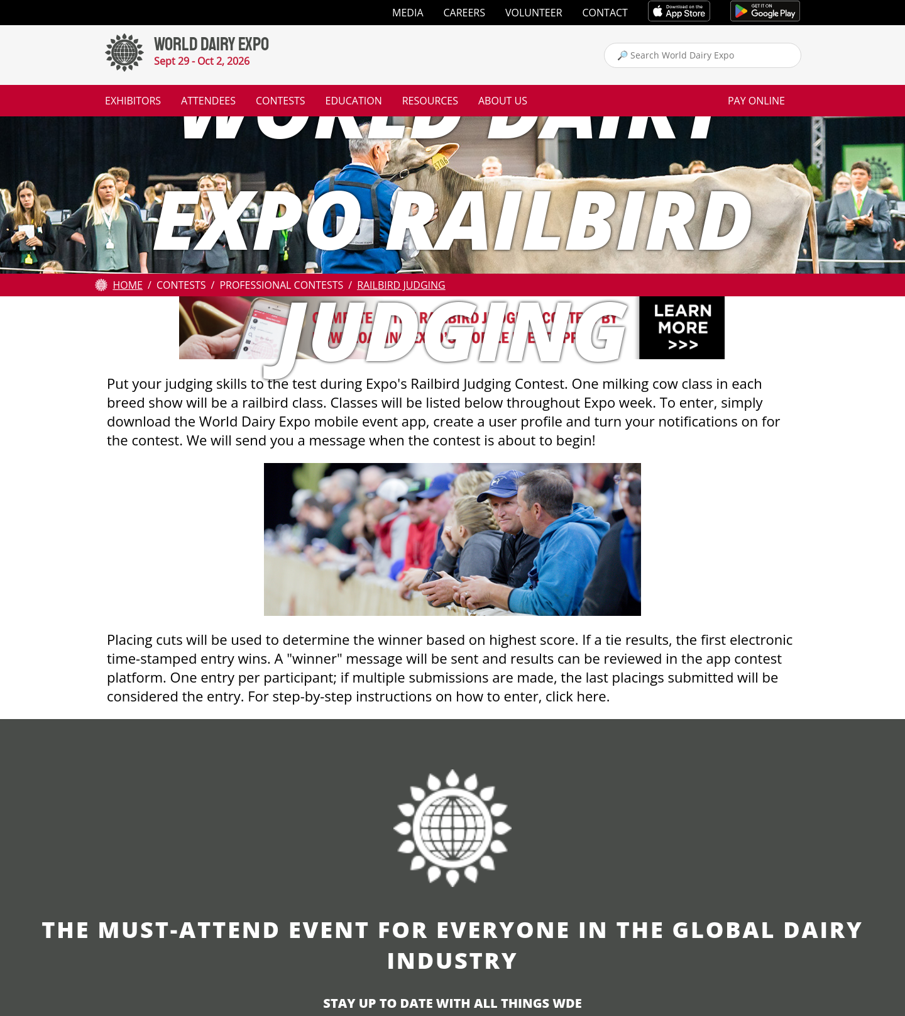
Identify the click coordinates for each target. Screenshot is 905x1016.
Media (407, 13)
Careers (465, 13)
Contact (605, 13)
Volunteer (533, 13)
